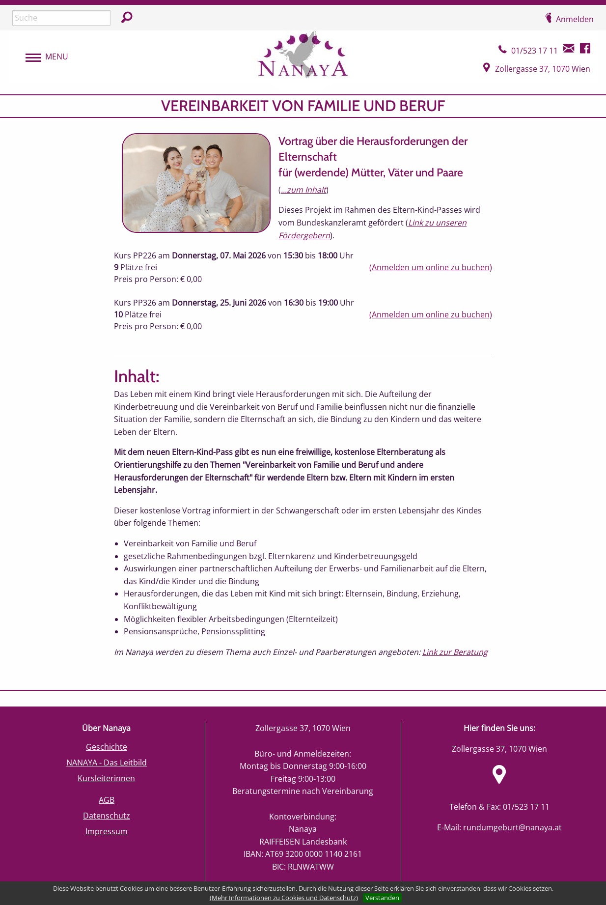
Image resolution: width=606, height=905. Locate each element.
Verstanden (382, 897)
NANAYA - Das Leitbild (106, 762)
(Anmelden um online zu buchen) (430, 267)
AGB (106, 799)
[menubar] (42, 57)
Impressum (106, 831)
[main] (303, 392)
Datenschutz (106, 815)
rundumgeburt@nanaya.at (512, 827)
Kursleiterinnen (106, 778)
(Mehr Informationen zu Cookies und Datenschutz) (284, 897)
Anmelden (575, 19)
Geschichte (106, 746)
